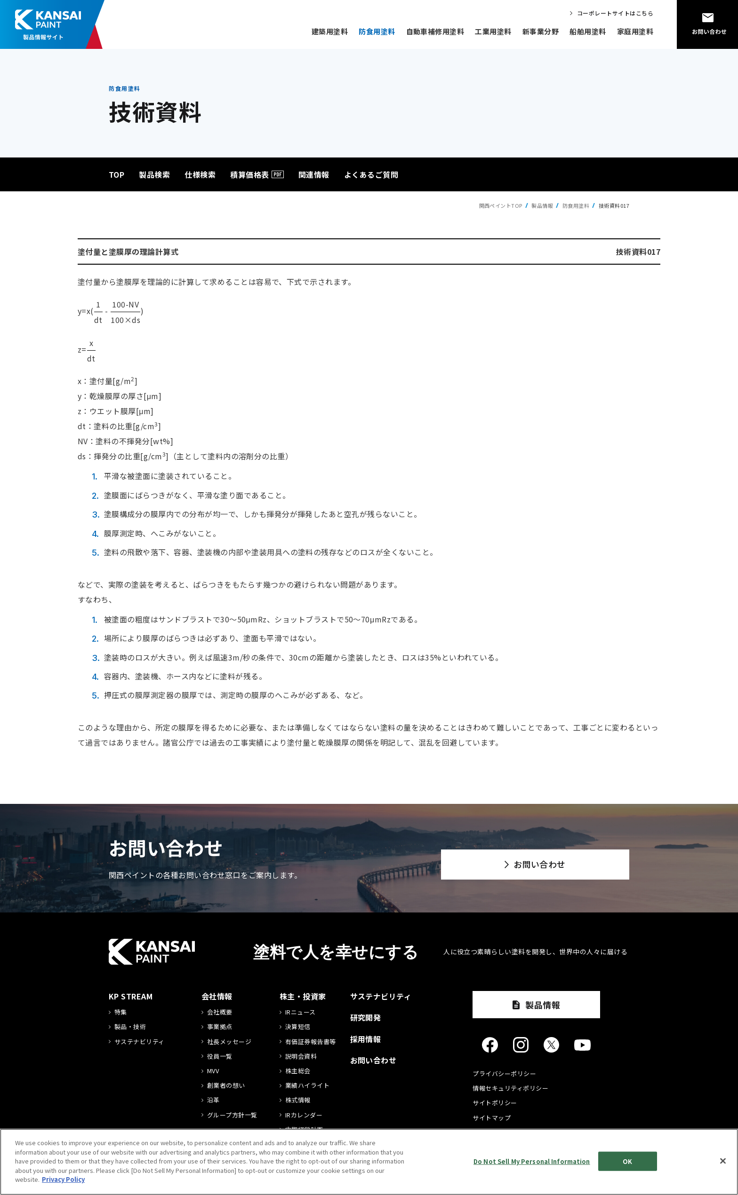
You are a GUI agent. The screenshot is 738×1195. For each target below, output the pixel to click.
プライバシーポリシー (504, 1073)
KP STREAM (130, 996)
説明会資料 (301, 1056)
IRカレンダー (303, 1115)
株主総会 (298, 1071)
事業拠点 (220, 1026)
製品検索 (154, 174)
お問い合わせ (539, 864)
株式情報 (298, 1100)
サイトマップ (492, 1117)
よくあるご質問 (371, 174)
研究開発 (365, 1017)
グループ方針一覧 (232, 1115)
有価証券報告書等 (310, 1042)
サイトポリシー (495, 1102)
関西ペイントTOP (500, 205)
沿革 (213, 1100)
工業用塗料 (493, 31)
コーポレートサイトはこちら (615, 13)
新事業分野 (540, 31)
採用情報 (365, 1039)
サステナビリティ (139, 1042)
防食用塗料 (377, 31)
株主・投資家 (303, 996)
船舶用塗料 (588, 31)
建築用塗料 (330, 31)
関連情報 (313, 174)
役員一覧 (220, 1056)
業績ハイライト (307, 1085)
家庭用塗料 (635, 31)
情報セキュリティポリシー (510, 1088)
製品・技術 (130, 1026)
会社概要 (220, 1012)
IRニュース (300, 1012)
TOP (116, 174)
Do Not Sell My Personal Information (531, 1160)
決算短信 (298, 1026)
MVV (213, 1071)
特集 (120, 1012)
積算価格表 (249, 174)
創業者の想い (226, 1085)
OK (627, 1160)
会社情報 (217, 996)
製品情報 (542, 205)
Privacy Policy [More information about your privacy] (63, 1179)
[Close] (723, 1160)
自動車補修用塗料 (435, 31)
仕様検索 (200, 174)
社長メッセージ (229, 1042)
